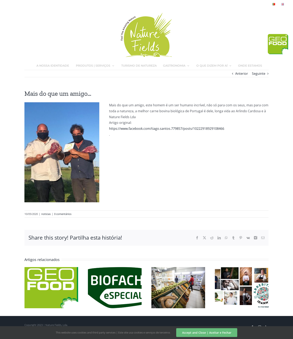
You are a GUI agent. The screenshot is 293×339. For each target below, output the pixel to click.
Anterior (241, 73)
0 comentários (62, 214)
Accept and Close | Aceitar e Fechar (206, 333)
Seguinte (258, 73)
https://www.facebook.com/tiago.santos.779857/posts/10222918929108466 (166, 128)
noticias (46, 214)
